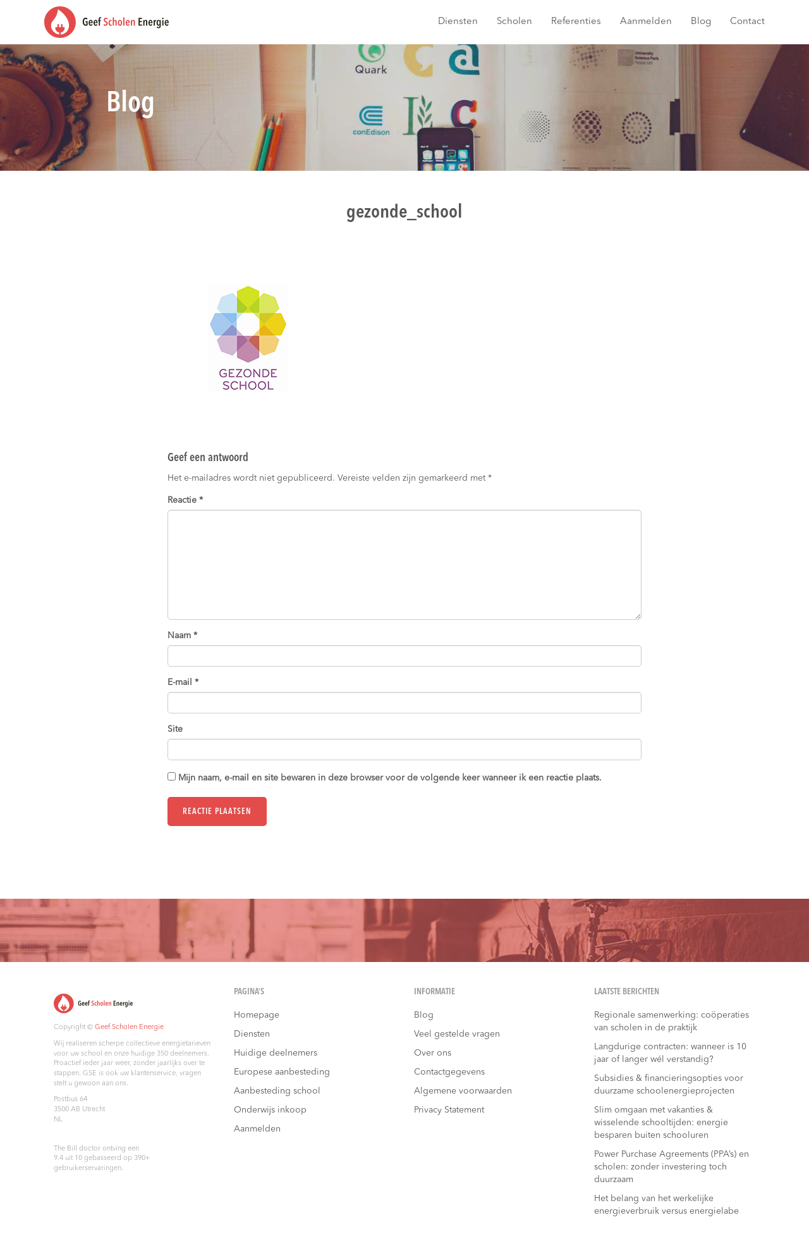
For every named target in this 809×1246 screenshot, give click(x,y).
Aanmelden (646, 22)
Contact (747, 22)
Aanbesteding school (277, 1091)
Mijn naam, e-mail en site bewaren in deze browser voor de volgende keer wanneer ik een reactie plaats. (390, 778)
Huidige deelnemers (275, 1053)
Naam (182, 635)
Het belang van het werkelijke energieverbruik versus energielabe (666, 1205)
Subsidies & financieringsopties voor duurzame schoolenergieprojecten (668, 1084)
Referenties (576, 22)
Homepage (256, 1015)
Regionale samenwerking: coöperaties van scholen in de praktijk (671, 1021)
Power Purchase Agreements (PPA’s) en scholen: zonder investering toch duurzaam (671, 1167)
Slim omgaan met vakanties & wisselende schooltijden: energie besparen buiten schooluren (661, 1123)
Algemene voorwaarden (463, 1091)
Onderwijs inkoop (270, 1110)
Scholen (514, 22)
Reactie (185, 500)
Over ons (432, 1053)
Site (175, 729)
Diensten (458, 22)
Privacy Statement (449, 1110)
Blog (701, 22)
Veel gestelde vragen (457, 1034)
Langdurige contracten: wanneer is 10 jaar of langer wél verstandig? (670, 1053)
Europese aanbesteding (282, 1072)
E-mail (182, 682)
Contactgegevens (449, 1072)
